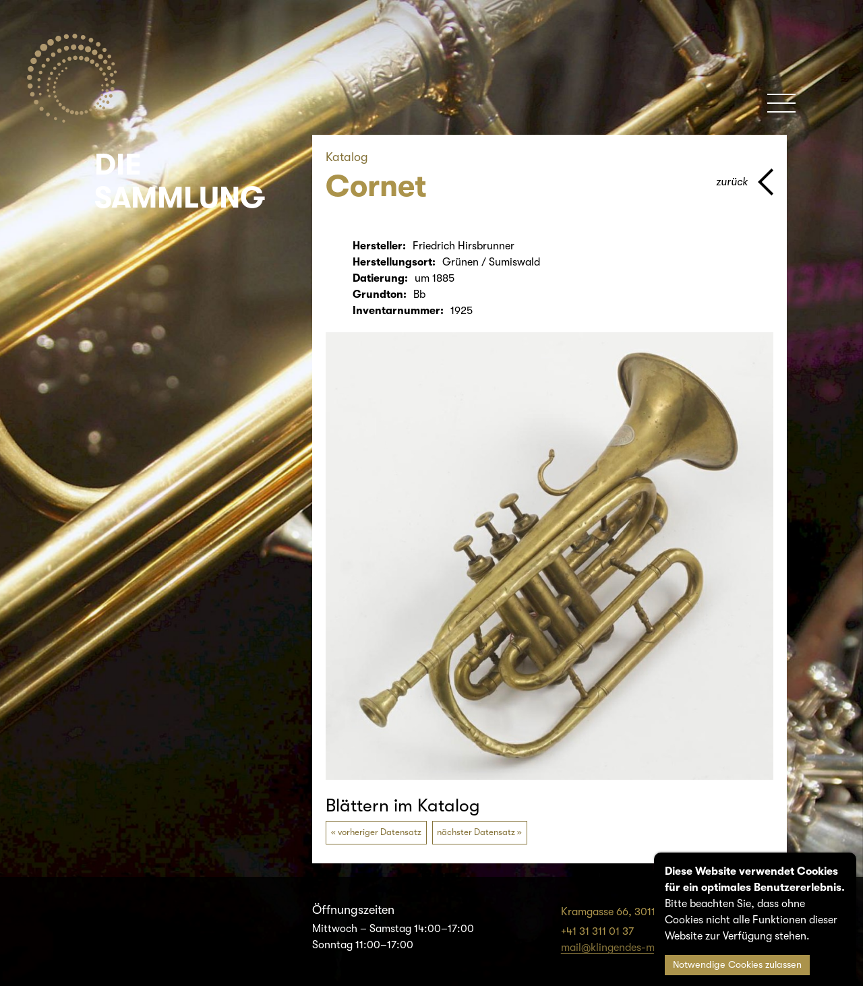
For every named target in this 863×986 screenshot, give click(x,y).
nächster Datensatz (476, 832)
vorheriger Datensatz (379, 832)
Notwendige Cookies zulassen (737, 964)
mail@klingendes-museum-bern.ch (644, 948)
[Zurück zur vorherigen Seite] (744, 181)
